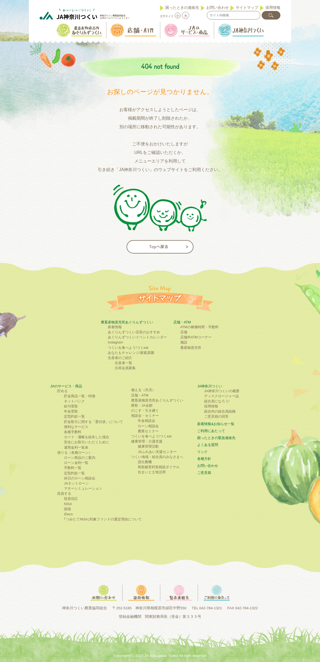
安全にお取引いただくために (86, 442)
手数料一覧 (72, 468)
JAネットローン (76, 483)
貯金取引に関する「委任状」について (93, 422)
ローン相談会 (148, 426)
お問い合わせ (217, 7)
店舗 (183, 332)
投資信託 (71, 499)
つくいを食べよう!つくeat (128, 348)
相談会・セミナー (145, 416)
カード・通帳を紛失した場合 (86, 437)
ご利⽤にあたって (211, 431)
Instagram (115, 342)
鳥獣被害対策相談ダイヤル (159, 467)
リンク (202, 452)
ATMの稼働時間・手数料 (199, 327)
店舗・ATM (182, 322)
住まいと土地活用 (152, 472)
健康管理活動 (148, 446)
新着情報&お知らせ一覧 (215, 424)
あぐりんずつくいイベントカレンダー (137, 337)
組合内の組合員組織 (219, 411)
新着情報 (115, 327)
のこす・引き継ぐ (145, 410)
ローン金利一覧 (76, 463)
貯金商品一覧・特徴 (79, 396)
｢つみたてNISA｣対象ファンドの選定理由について (103, 519)
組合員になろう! (217, 401)
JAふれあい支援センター (157, 452)
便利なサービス (76, 427)
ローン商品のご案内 (79, 458)
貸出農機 (145, 462)
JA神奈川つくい (209, 386)
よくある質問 (207, 445)
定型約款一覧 (74, 416)
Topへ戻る (158, 246)
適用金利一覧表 (76, 447)
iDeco (68, 514)
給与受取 (71, 406)
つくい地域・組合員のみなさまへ (157, 457)
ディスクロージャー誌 (221, 396)
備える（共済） (143, 390)
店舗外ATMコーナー (196, 337)
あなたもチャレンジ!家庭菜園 (131, 353)
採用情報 (272, 7)
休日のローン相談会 (79, 478)
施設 (183, 342)
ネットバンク (74, 401)
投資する (64, 493)
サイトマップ (247, 7)
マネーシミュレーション (83, 488)
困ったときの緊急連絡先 (216, 438)
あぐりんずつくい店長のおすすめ (134, 332)
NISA (68, 504)
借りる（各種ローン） (74, 453)
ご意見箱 (204, 473)
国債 (67, 509)
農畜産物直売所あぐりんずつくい (127, 322)
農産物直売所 (190, 348)
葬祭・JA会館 (142, 405)
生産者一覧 (123, 363)
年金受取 (71, 411)
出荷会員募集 (125, 368)
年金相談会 (146, 421)
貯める (62, 391)
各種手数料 (72, 432)
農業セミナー (148, 431)
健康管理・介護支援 (146, 441)
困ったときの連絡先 (182, 7)
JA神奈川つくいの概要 (221, 391)
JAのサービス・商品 (66, 386)
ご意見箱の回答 (216, 416)
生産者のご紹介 (120, 358)
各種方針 (204, 459)
